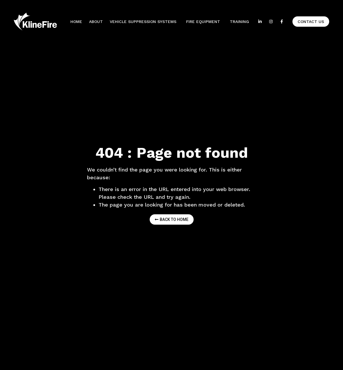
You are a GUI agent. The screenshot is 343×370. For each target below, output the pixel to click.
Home (76, 21)
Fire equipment (204, 21)
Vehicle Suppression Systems (144, 21)
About (96, 21)
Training (239, 21)
